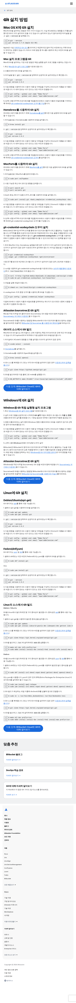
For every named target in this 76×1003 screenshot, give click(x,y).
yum (15, 563)
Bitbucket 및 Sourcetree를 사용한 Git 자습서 (39, 483)
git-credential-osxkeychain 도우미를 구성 (27, 105)
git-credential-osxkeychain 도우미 (25, 161)
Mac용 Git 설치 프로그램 (18, 67)
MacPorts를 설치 (36, 170)
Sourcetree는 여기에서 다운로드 (16, 323)
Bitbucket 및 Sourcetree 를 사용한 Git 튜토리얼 (40, 330)
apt (15, 512)
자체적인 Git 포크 (21, 48)
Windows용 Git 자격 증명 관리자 (43, 461)
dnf (21, 563)
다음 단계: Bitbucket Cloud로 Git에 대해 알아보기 (23, 396)
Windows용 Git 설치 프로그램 (20, 419)
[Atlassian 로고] (11, 4)
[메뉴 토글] (71, 4)
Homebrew (9, 356)
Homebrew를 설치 (37, 115)
